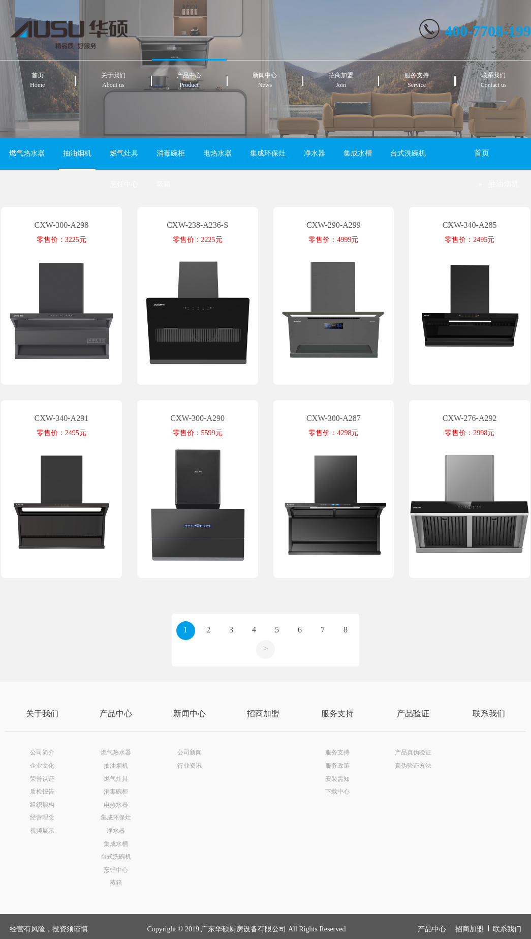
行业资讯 (189, 765)
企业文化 (42, 765)
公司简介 (42, 752)
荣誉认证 (42, 778)
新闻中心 (189, 713)
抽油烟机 (77, 153)
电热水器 (217, 153)
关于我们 (42, 713)
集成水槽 (357, 153)
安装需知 (337, 778)
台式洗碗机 (408, 153)
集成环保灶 (268, 153)
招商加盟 (263, 713)
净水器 (314, 153)
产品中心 (116, 713)
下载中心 (337, 791)
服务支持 (337, 713)
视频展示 (42, 830)
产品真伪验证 (413, 752)
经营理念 (42, 817)
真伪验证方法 (413, 765)
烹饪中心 (124, 184)
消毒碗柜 (171, 153)
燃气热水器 (27, 153)
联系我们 (489, 713)
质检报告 (42, 791)
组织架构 (42, 804)
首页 (481, 153)
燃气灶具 (124, 153)
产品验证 (413, 713)
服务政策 (337, 765)
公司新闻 (189, 752)
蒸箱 (164, 184)
